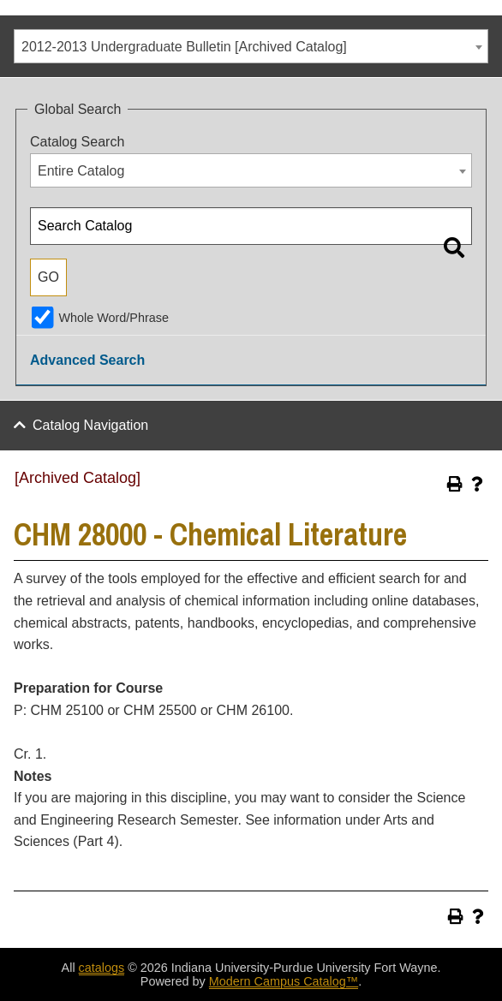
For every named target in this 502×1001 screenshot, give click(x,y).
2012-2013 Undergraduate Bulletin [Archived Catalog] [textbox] (184, 46)
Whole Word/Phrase (113, 318)
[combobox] (251, 46)
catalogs (102, 967)
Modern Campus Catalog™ (283, 981)
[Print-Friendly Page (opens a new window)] (454, 483)
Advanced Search (87, 360)
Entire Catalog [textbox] (81, 171)
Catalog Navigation (90, 425)
